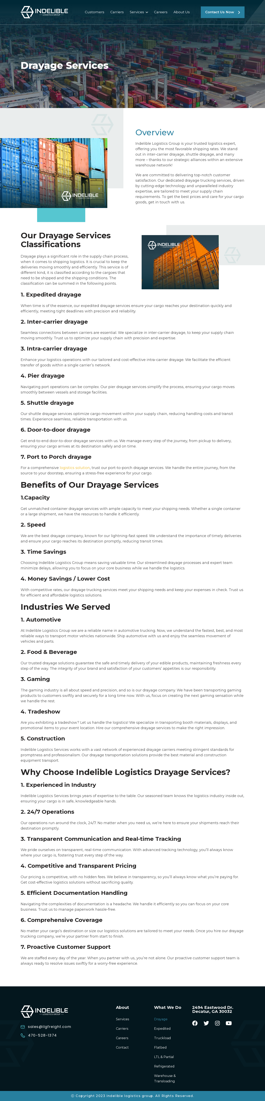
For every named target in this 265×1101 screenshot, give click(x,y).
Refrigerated (164, 1066)
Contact (122, 1047)
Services (137, 12)
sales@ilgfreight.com (46, 1026)
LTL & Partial (164, 1057)
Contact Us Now (222, 12)
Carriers (117, 12)
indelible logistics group (130, 1096)
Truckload (162, 1038)
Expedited (162, 1029)
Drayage (161, 1019)
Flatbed (160, 1047)
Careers (161, 12)
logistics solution (75, 468)
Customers (94, 12)
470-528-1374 (39, 1035)
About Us (182, 12)
